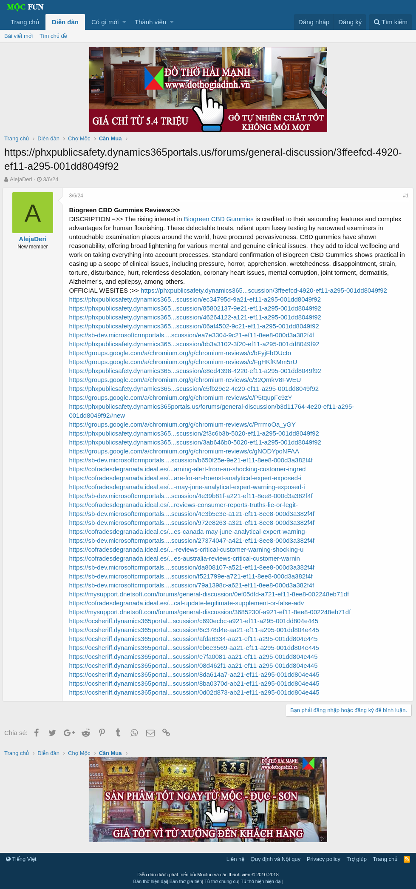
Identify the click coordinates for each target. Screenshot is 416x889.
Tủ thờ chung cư (221, 881)
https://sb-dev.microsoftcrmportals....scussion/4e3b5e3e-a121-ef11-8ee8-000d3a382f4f (193, 513)
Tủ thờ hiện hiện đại (261, 881)
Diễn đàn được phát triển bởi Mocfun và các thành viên (208, 874)
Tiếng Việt (21, 859)
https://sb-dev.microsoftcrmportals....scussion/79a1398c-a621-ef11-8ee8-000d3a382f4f (193, 585)
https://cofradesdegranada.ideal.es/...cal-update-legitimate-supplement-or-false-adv (188, 603)
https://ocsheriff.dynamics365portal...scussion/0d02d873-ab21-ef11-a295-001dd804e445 (196, 692)
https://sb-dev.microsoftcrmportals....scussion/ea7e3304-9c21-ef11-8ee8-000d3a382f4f (193, 335)
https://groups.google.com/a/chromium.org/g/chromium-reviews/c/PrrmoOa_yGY (184, 424)
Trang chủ (25, 22)
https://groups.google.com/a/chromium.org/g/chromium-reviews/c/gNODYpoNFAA (186, 451)
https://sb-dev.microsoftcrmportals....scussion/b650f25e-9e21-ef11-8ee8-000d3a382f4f (192, 460)
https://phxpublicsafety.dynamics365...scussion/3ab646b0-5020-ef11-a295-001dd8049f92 (197, 442)
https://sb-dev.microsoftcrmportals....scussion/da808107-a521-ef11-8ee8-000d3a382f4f (193, 567)
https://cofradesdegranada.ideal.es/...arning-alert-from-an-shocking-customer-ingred (189, 469)
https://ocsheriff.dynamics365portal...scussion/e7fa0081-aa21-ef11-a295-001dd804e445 (195, 656)
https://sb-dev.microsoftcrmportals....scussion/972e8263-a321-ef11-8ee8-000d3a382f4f (193, 522)
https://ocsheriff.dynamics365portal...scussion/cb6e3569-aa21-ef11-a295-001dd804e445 (195, 647)
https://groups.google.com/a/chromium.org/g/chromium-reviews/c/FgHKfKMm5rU (185, 361)
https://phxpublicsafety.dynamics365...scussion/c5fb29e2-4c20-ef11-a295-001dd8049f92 (195, 388)
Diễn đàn (65, 22)
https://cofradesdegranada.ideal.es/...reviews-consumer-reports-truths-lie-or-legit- (185, 504)
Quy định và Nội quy (276, 859)
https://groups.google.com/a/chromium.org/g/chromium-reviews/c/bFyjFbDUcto (182, 352)
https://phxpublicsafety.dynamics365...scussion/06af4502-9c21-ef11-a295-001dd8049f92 (195, 326)
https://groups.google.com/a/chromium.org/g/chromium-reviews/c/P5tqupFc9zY (182, 397)
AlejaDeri (21, 179)
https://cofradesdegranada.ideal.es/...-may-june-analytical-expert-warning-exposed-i (188, 486)
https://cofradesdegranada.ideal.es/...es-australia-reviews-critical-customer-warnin (186, 558)
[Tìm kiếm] (390, 22)
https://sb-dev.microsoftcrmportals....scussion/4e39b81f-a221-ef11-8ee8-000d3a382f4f (192, 495)
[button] (124, 22)
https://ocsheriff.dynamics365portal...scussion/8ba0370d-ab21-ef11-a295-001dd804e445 (196, 683)
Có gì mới (105, 22)
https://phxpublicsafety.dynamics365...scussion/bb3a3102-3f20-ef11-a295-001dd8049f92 (196, 344)
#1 (404, 196)
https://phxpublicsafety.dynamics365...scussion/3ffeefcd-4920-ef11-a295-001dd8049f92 (265, 290)
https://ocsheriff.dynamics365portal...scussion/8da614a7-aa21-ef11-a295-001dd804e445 (196, 674)
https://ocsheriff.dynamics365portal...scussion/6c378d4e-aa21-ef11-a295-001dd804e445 (195, 629)
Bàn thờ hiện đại (150, 881)
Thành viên (150, 22)
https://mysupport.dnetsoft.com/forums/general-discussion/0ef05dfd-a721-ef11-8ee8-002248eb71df (211, 594)
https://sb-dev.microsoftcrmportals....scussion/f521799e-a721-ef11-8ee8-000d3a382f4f (192, 576)
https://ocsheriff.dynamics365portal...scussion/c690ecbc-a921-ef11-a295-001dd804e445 (195, 620)
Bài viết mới (18, 36)
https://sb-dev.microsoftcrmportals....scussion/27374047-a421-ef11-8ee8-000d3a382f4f (193, 540)
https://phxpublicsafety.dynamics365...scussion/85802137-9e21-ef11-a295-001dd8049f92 (197, 308)
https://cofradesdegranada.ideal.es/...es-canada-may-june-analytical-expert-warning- (189, 531)
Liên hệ (235, 859)
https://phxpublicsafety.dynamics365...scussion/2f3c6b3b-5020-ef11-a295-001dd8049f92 (195, 433)
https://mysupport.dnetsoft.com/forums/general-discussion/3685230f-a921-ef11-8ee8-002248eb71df (211, 611)
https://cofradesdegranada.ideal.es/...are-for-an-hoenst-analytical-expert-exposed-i (187, 478)
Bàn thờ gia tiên (186, 881)
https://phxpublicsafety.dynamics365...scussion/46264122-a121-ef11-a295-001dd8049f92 (197, 317)
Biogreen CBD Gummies (220, 218)
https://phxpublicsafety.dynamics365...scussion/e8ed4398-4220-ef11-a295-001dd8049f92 (197, 370)
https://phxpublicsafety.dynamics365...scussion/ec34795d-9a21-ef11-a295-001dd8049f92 (197, 299)
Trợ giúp (357, 859)
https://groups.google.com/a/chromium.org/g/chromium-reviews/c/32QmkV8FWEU (187, 379)
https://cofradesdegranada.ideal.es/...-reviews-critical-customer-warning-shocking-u (188, 549)
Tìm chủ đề (53, 36)
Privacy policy (323, 859)
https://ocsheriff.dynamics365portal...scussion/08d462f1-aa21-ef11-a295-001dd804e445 (195, 665)
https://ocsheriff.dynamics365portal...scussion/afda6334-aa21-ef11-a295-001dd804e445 (195, 638)
